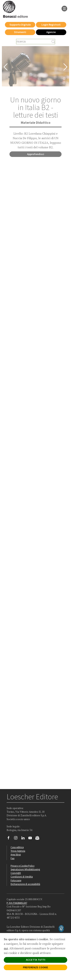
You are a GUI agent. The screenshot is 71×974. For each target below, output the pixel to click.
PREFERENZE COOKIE (35, 967)
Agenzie (51, 32)
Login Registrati (51, 24)
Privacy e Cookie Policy (22, 865)
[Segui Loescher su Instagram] (17, 839)
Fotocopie (16, 880)
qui (6, 948)
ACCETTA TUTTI (35, 959)
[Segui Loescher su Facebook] (10, 839)
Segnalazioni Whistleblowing (25, 869)
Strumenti (20, 32)
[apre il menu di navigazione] (64, 8)
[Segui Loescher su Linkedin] (24, 839)
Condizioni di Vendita (22, 876)
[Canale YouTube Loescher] (31, 839)
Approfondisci (35, 154)
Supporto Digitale (20, 24)
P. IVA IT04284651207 (17, 902)
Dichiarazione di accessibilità (25, 884)
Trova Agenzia (18, 850)
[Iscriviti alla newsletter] (38, 838)
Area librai (16, 854)
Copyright (16, 872)
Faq (12, 858)
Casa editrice (17, 847)
